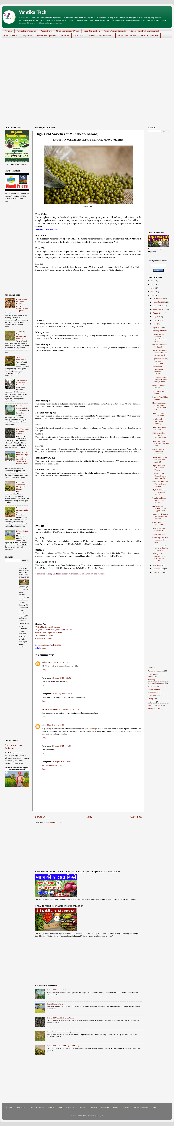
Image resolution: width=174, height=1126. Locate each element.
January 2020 (158, 572)
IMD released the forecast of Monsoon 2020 (159, 435)
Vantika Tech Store (149, 35)
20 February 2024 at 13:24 (62, 693)
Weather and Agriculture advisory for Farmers (158, 370)
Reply (44, 670)
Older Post (136, 816)
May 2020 (157, 324)
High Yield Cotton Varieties (57, 990)
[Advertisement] (85, 61)
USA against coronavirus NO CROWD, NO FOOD (159, 557)
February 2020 (158, 569)
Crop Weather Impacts (115, 31)
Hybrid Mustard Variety (55, 1004)
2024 (153, 281)
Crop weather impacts (156, 683)
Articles (8, 31)
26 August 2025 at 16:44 (61, 746)
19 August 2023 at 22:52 (61, 678)
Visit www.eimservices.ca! (52, 765)
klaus (44, 725)
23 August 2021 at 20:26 (60, 662)
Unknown (46, 662)
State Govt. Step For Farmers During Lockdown (160, 484)
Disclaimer (21, 1107)
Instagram (105, 1107)
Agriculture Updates (26, 31)
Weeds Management (46, 35)
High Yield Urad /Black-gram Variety (60, 1018)
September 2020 (159, 309)
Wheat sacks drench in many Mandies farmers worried (160, 352)
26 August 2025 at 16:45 (61, 761)
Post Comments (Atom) (54, 822)
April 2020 (157, 327)
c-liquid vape (92, 729)
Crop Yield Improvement (158, 523)
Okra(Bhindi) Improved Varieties (49, 633)
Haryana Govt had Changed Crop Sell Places (160, 443)
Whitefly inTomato (159, 331)
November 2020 (159, 302)
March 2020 (157, 565)
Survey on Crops (154, 708)
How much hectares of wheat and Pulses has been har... (159, 406)
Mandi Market (106, 35)
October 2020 (158, 306)
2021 (153, 292)
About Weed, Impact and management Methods (64, 1032)
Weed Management (21, 358)
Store (154, 1107)
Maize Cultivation (159, 534)
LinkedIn (125, 1107)
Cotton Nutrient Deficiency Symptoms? (158, 451)
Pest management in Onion (22, 510)
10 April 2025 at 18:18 (55, 725)
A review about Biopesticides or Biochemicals (159, 476)
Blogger (100, 1116)
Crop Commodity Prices (67, 31)
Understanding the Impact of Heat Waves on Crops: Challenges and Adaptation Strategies (16, 306)
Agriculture (46, 31)
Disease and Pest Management (144, 31)
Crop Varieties (11, 35)
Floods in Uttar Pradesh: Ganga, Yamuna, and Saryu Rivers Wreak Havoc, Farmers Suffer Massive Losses (16, 459)
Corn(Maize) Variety (43, 638)
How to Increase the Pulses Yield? (159, 414)
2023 (153, 284)
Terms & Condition (55, 1107)
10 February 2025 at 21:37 (69, 709)
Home (89, 816)
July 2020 (157, 317)
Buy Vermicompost (127, 35)
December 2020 (159, 298)
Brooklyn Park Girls (50, 709)
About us (65, 35)
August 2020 (158, 313)
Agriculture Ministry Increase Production (160, 361)
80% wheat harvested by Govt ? (160, 346)
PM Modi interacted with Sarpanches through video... (160, 379)
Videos (91, 35)
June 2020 (157, 320)
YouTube (82, 1107)
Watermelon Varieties (44, 635)
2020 (153, 295)
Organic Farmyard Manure (159, 386)
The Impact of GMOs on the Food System (21, 382)
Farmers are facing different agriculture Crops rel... (160, 337)
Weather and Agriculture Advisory (157, 421)
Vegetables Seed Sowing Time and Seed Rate (53, 630)
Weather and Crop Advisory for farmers (159, 500)
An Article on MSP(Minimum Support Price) (159, 508)
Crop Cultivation (92, 31)
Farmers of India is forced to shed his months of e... (160, 548)
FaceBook (93, 1107)
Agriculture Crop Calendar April (159, 529)
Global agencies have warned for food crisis (160, 540)
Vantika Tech (33, 12)
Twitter (115, 1107)
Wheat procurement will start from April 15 (159, 459)
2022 (153, 288)
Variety (44, 648)
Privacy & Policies (37, 1107)
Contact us (79, 35)
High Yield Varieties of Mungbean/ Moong (62, 1046)
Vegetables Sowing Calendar (47, 627)
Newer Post (41, 816)
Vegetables (27, 35)
